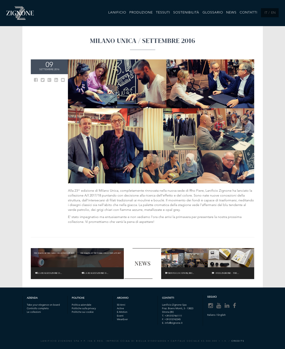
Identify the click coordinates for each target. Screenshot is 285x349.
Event (120, 315)
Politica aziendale (81, 304)
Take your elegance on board (43, 304)
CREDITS (237, 341)
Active (120, 308)
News (231, 12)
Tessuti (163, 12)
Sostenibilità (186, 12)
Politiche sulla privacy (84, 308)
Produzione (141, 12)
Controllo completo (38, 308)
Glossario (213, 12)
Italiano (211, 314)
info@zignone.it (173, 322)
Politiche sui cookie (83, 311)
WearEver (122, 319)
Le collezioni (34, 311)
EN (273, 13)
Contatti (248, 12)
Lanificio (117, 12)
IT (266, 13)
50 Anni (121, 304)
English (221, 314)
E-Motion (122, 311)
